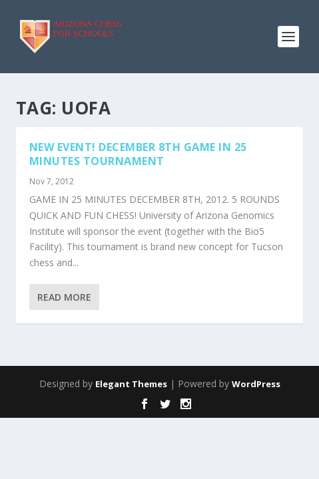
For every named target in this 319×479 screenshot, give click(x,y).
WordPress (256, 384)
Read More (64, 297)
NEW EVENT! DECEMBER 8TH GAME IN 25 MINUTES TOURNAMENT (138, 154)
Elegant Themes (131, 384)
